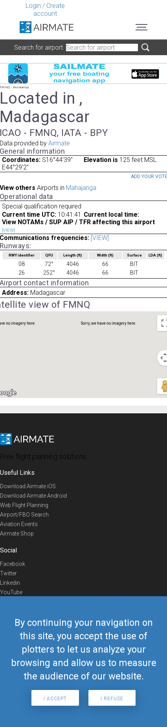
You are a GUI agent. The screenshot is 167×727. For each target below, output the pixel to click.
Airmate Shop (17, 533)
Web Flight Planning (24, 505)
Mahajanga (81, 188)
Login (33, 5)
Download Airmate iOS (28, 486)
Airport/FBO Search (24, 514)
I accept (55, 698)
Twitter (8, 573)
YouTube (11, 592)
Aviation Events (19, 524)
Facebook (12, 564)
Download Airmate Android (33, 496)
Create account (49, 9)
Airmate (59, 143)
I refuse (112, 698)
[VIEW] (8, 230)
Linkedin (10, 583)
